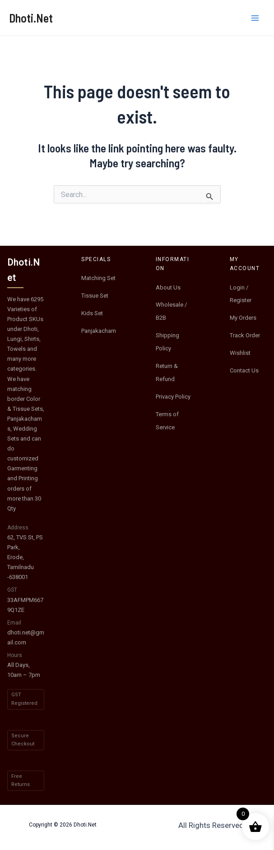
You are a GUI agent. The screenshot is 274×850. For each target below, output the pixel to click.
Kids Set (92, 313)
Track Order (245, 335)
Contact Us (244, 370)
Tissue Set (94, 295)
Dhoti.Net (31, 18)
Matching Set (98, 278)
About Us (168, 287)
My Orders (243, 317)
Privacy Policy (173, 396)
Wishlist (240, 352)
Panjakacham (98, 330)
